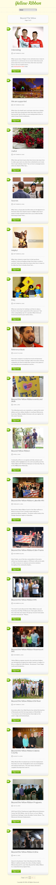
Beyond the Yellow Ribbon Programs (26, 802)
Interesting (16, 50)
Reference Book (18, 349)
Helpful (14, 250)
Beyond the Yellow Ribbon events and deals (26, 400)
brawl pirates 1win (19, 66)
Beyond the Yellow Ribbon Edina (24, 852)
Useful (14, 151)
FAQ (13, 300)
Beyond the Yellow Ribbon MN (24, 599)
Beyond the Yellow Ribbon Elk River (26, 701)
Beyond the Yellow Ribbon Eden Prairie (27, 550)
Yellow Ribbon (28, 3)
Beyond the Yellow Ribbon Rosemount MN (27, 650)
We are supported (19, 101)
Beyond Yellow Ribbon (20, 451)
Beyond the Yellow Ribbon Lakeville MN (27, 500)
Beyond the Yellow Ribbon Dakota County (25, 751)
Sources (14, 200)
